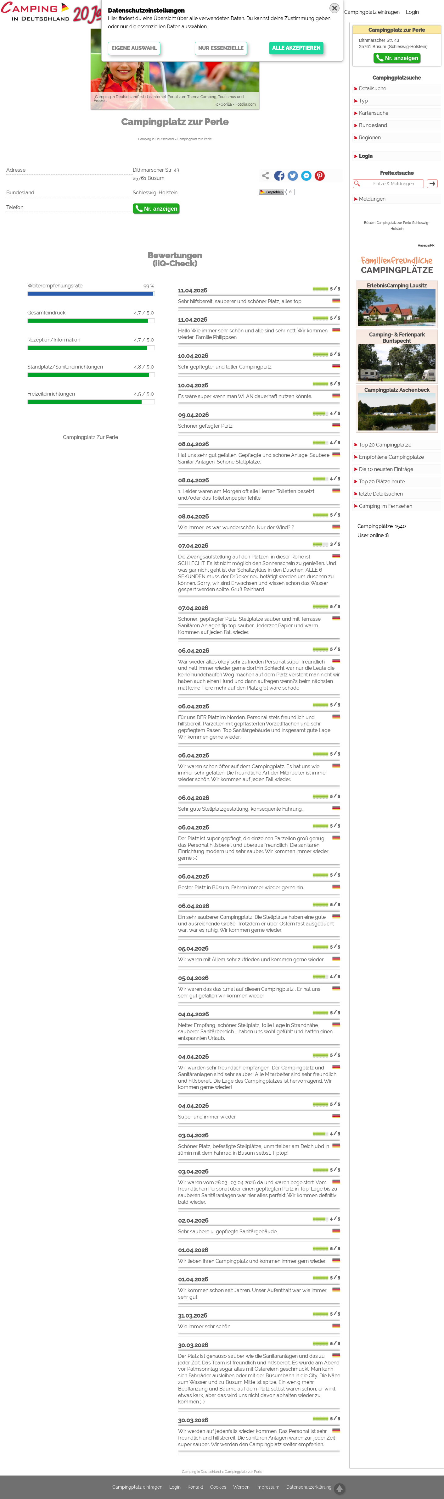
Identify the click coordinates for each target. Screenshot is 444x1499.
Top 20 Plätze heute (382, 482)
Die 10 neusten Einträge (386, 469)
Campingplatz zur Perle (194, 139)
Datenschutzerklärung (309, 1487)
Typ (363, 101)
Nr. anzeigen (160, 209)
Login (412, 12)
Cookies (218, 1487)
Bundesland (373, 125)
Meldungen (372, 199)
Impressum (267, 1487)
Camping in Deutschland (156, 139)
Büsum (369, 223)
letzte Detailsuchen (381, 494)
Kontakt (195, 1487)
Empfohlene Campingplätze (391, 457)
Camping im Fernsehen (385, 506)
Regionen (370, 138)
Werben (241, 1487)
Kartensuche (373, 113)
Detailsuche (372, 89)
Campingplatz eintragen (372, 12)
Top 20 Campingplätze (385, 445)
